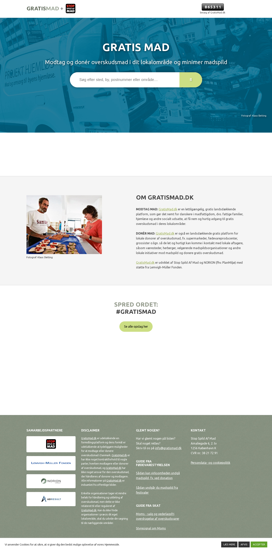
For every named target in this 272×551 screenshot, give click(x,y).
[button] (190, 79)
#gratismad (136, 311)
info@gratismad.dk (168, 448)
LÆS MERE (229, 544)
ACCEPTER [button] (259, 544)
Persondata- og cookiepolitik (210, 462)
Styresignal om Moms (151, 528)
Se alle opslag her (136, 326)
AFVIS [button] (244, 544)
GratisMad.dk (168, 209)
